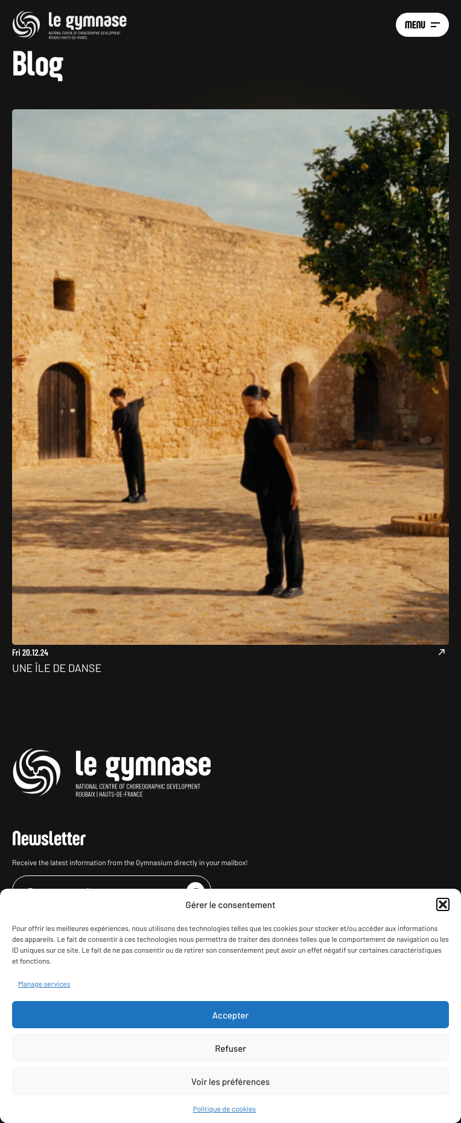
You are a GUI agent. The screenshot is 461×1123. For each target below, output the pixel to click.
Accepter (230, 1014)
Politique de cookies (224, 1109)
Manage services (44, 984)
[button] (443, 904)
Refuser (230, 1048)
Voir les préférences (230, 1081)
